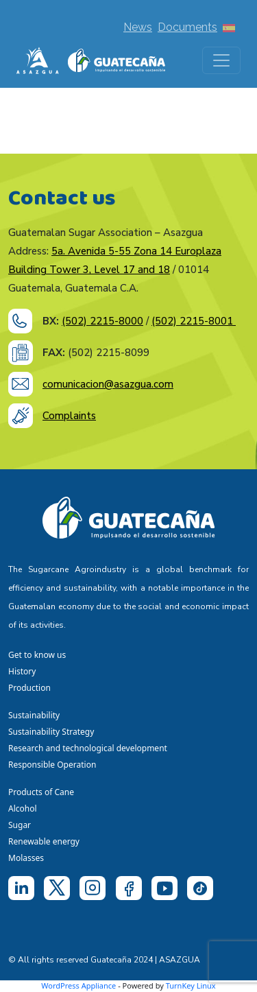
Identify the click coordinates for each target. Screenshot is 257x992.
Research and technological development (89, 748)
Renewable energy (45, 841)
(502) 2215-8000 (102, 321)
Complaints (69, 416)
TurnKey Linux (191, 985)
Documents (187, 27)
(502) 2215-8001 (193, 321)
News (137, 27)
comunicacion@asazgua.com (107, 384)
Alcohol (22, 808)
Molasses (26, 858)
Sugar (19, 825)
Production (29, 688)
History (22, 671)
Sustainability (34, 715)
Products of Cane (42, 792)
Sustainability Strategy (51, 731)
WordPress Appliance (78, 985)
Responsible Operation (54, 764)
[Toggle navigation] (221, 60)
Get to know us (37, 655)
